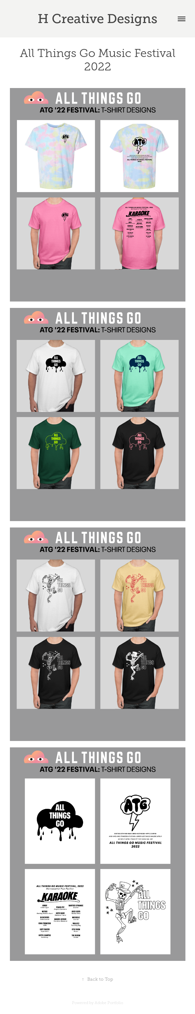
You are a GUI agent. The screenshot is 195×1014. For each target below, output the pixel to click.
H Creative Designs (97, 19)
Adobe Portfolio (109, 1003)
